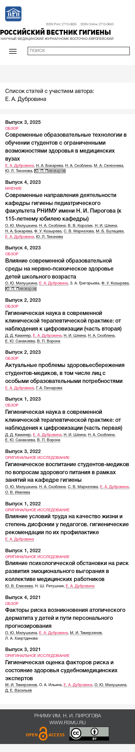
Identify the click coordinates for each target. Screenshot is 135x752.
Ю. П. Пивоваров (50, 171)
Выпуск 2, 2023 (23, 300)
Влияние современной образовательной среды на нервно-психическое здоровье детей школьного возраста (59, 269)
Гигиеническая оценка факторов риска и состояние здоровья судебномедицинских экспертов (61, 670)
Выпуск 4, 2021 (23, 598)
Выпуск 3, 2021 (23, 650)
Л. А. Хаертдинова (21, 638)
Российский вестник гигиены (55, 32)
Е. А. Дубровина (19, 166)
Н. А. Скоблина (78, 166)
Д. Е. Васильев (18, 690)
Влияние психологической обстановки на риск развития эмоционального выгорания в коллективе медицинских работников (67, 571)
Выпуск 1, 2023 (23, 399)
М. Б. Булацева (110, 231)
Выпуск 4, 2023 (23, 182)
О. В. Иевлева (17, 492)
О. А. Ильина (50, 685)
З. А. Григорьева (84, 283)
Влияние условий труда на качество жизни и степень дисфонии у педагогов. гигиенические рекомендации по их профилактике (67, 524)
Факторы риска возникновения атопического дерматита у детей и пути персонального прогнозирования (65, 618)
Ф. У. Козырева (48, 231)
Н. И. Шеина (106, 226)
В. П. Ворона (48, 341)
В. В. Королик (80, 226)
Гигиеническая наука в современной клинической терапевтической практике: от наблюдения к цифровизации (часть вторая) (63, 321)
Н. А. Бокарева (49, 166)
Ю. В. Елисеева (19, 586)
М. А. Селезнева (108, 166)
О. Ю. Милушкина (21, 226)
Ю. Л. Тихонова (18, 171)
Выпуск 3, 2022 (23, 452)
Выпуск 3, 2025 (23, 122)
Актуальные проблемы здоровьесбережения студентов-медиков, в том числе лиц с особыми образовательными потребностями (65, 373)
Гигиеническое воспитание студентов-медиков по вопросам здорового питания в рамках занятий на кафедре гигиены (67, 472)
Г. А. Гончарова (49, 388)
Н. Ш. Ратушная (49, 586)
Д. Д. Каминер (18, 335)
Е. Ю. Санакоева (20, 341)
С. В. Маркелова (79, 231)
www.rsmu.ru (68, 723)
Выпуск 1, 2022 (23, 504)
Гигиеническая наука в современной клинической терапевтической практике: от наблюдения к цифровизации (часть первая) (63, 420)
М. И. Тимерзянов (86, 633)
